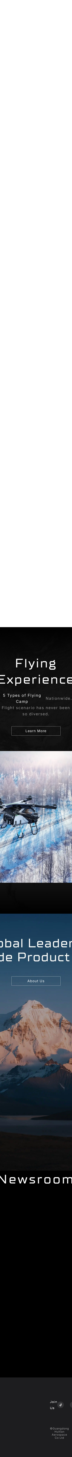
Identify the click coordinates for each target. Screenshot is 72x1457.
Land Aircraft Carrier (15, 11)
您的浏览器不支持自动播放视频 (36, 104)
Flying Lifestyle (43, 11)
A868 (31, 11)
